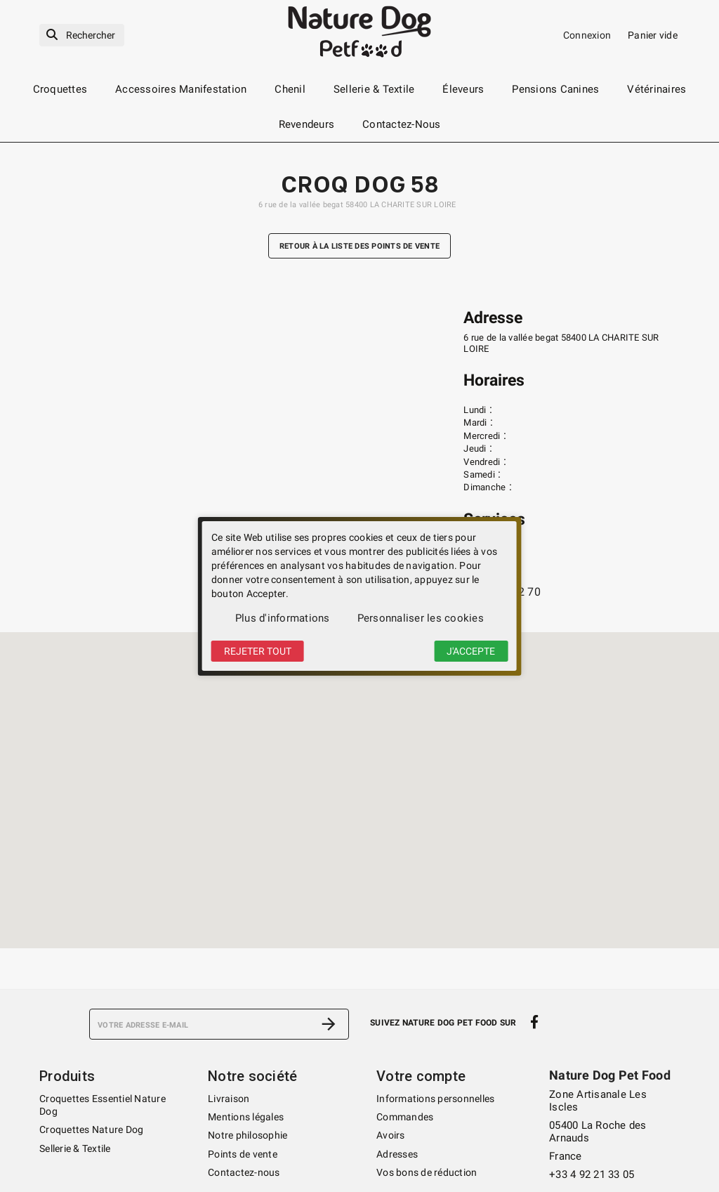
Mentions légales (246, 1116)
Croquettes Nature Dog (91, 1129)
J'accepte (471, 651)
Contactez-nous (244, 1172)
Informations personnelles (435, 1098)
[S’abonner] (328, 1024)
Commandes (404, 1116)
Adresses (397, 1154)
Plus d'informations (282, 618)
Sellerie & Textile (75, 1148)
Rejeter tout (257, 651)
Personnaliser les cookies (420, 618)
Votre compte (421, 1076)
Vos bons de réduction (426, 1172)
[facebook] (535, 1022)
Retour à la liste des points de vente (359, 246)
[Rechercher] (81, 35)
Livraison (228, 1098)
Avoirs (390, 1135)
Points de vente (242, 1154)
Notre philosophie (247, 1135)
